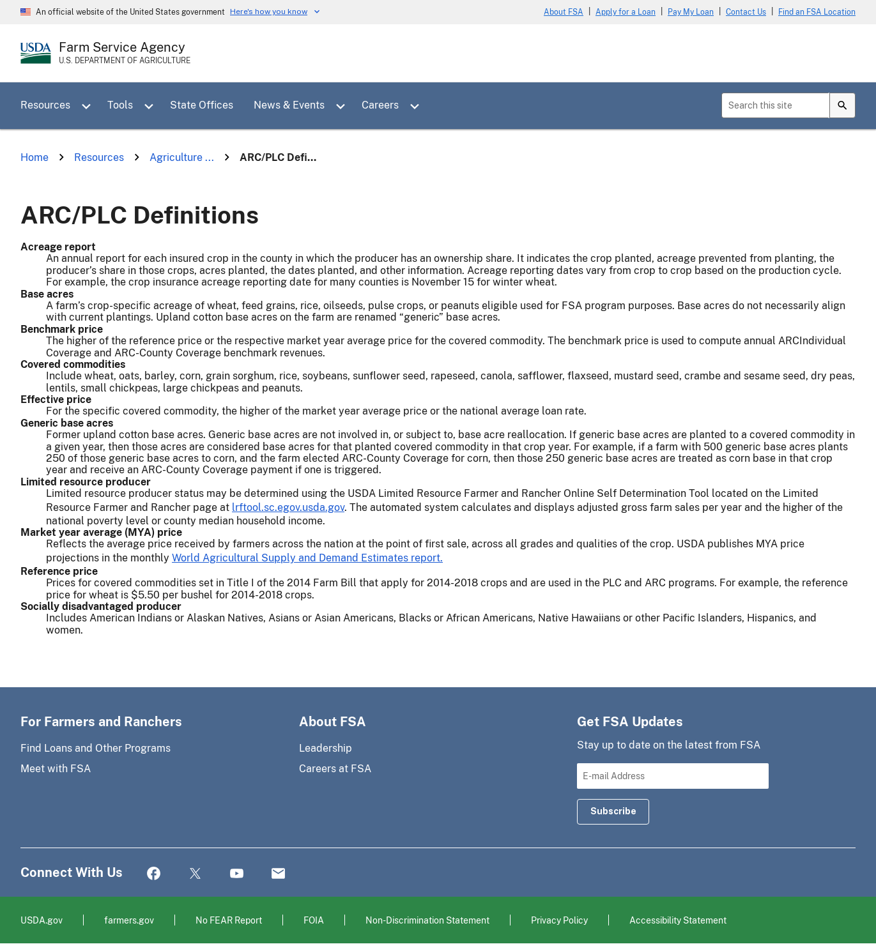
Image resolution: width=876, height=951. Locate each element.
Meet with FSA (55, 769)
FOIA (314, 920)
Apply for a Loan (626, 12)
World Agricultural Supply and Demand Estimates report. (307, 558)
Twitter (195, 874)
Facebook (154, 874)
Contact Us (746, 12)
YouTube (237, 874)
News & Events (289, 105)
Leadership (325, 748)
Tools (120, 105)
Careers (380, 105)
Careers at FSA (335, 769)
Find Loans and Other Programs (95, 748)
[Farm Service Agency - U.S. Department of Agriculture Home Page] (124, 53)
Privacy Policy (559, 920)
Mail (278, 874)
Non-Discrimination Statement (427, 920)
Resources (45, 105)
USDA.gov (41, 920)
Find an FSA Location (817, 12)
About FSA (563, 12)
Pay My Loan (691, 12)
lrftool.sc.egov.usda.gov (288, 507)
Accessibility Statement (677, 920)
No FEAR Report (229, 920)
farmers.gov (129, 920)
